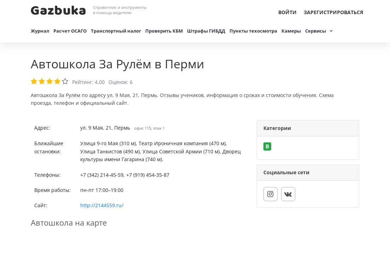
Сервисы (315, 31)
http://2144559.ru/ (101, 205)
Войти (287, 12)
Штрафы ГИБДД (206, 31)
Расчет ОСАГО (70, 31)
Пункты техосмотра (253, 31)
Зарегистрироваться (333, 12)
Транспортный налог (116, 31)
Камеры (291, 31)
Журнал (40, 31)
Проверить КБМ (164, 31)
